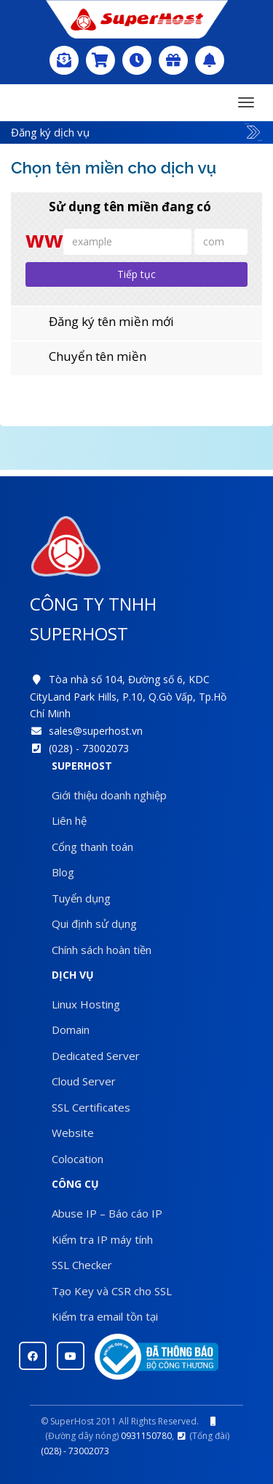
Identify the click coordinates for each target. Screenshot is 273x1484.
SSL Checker (82, 1264)
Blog (63, 872)
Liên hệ (69, 820)
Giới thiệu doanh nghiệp (109, 795)
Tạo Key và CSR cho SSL (112, 1291)
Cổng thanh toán (92, 846)
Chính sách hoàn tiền (101, 949)
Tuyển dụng (81, 898)
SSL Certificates (91, 1107)
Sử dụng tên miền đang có (118, 207)
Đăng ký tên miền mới (99, 321)
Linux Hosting (86, 1004)
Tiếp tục (136, 274)
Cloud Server (84, 1081)
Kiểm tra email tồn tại (105, 1316)
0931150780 (146, 1436)
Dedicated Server (96, 1055)
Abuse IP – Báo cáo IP (107, 1213)
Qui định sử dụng (94, 923)
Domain (71, 1029)
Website (73, 1132)
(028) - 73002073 (89, 748)
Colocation (77, 1158)
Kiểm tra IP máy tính (102, 1239)
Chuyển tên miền (85, 356)
